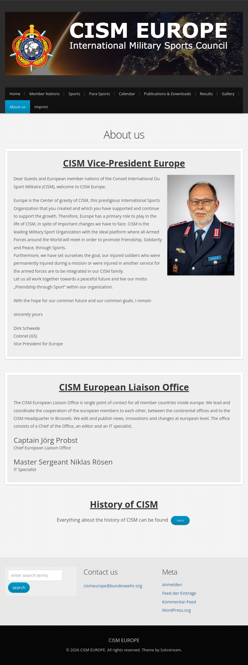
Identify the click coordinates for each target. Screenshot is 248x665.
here (180, 520)
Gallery (228, 93)
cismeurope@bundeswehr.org (113, 586)
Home (15, 93)
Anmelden (172, 584)
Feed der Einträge (179, 593)
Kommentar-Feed (179, 602)
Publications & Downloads (167, 93)
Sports (74, 93)
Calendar (127, 93)
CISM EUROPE (124, 640)
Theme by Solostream (161, 650)
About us (18, 106)
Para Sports (99, 93)
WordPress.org (176, 610)
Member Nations (44, 93)
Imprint (41, 106)
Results (206, 93)
